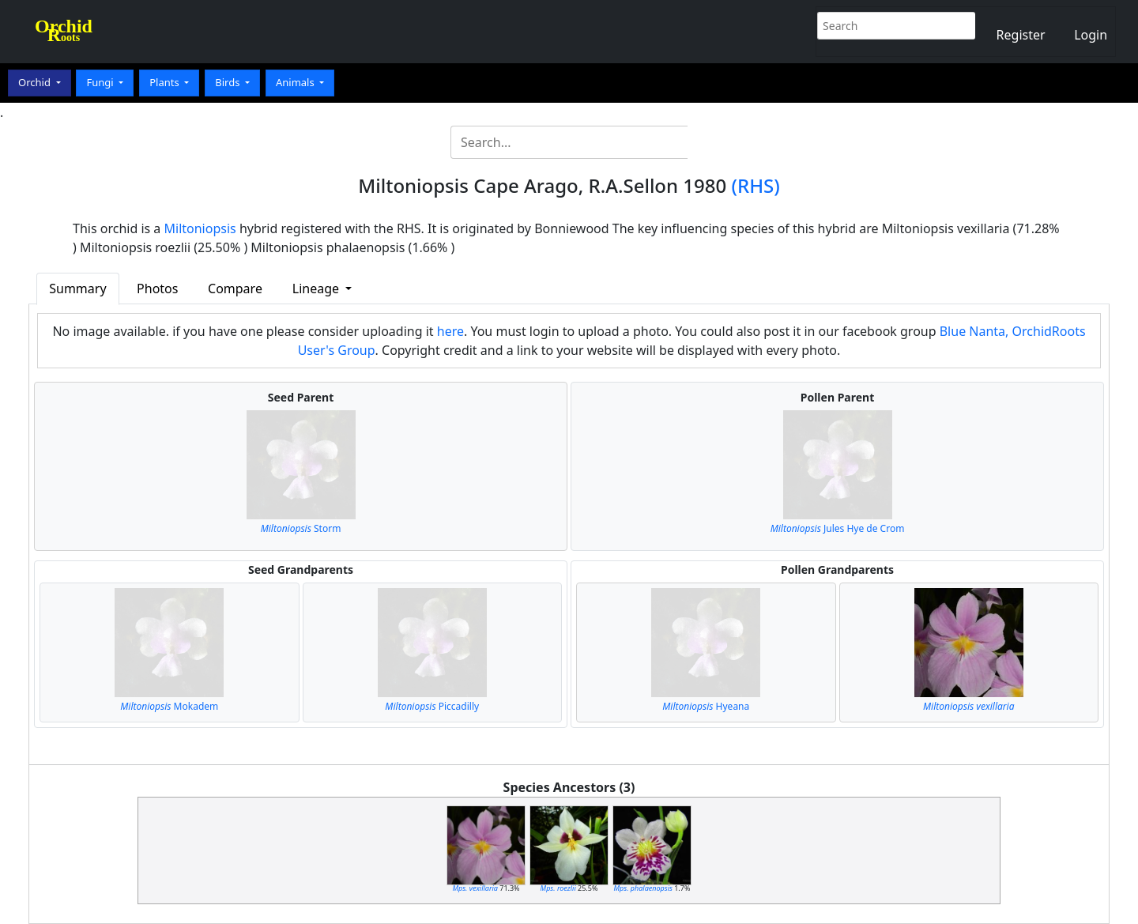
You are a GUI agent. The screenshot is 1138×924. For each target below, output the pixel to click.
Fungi (101, 82)
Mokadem (169, 706)
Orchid (35, 82)
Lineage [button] (317, 288)
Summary (77, 288)
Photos (157, 288)
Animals (296, 82)
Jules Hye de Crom (838, 528)
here (450, 331)
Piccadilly (432, 706)
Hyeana (705, 706)
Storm (301, 528)
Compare (235, 288)
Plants (165, 82)
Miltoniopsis (200, 228)
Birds (229, 82)
